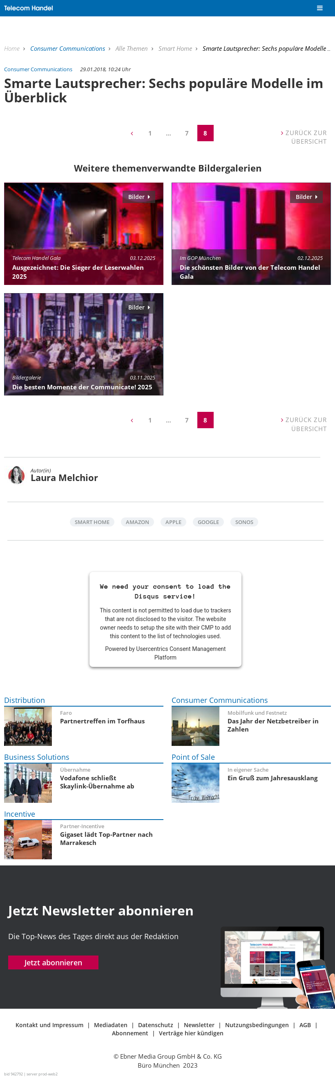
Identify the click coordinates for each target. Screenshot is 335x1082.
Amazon (137, 522)
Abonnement (130, 1033)
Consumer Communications (68, 48)
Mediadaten (110, 1025)
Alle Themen (133, 48)
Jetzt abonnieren (53, 962)
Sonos (244, 522)
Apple (173, 522)
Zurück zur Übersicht (304, 137)
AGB (305, 1025)
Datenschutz (155, 1025)
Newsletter (199, 1025)
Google (208, 522)
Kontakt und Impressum (49, 1025)
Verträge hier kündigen (191, 1033)
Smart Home (176, 48)
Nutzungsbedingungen (257, 1025)
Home (12, 48)
